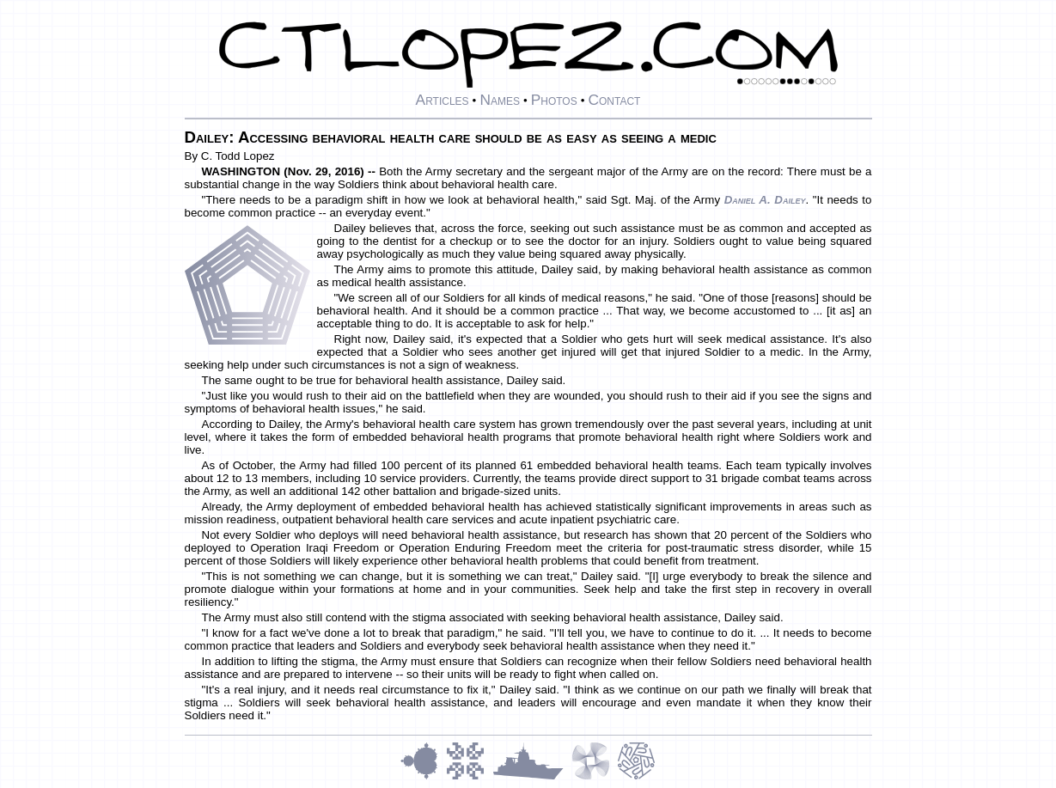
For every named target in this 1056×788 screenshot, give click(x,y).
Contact (614, 99)
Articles (442, 99)
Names (499, 99)
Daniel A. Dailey (765, 199)
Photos (554, 99)
